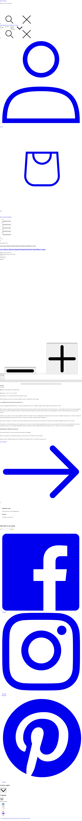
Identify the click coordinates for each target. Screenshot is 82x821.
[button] (41, 381)
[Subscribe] (13, 529)
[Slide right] (0, 240)
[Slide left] (0, 237)
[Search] (41, 19)
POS (19, 818)
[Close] (0, 502)
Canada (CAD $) (3, 790)
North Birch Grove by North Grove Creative (10, 818)
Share (1, 385)
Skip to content (3, 0)
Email (11, 529)
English (1, 799)
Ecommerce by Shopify (26, 818)
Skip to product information (6, 216)
